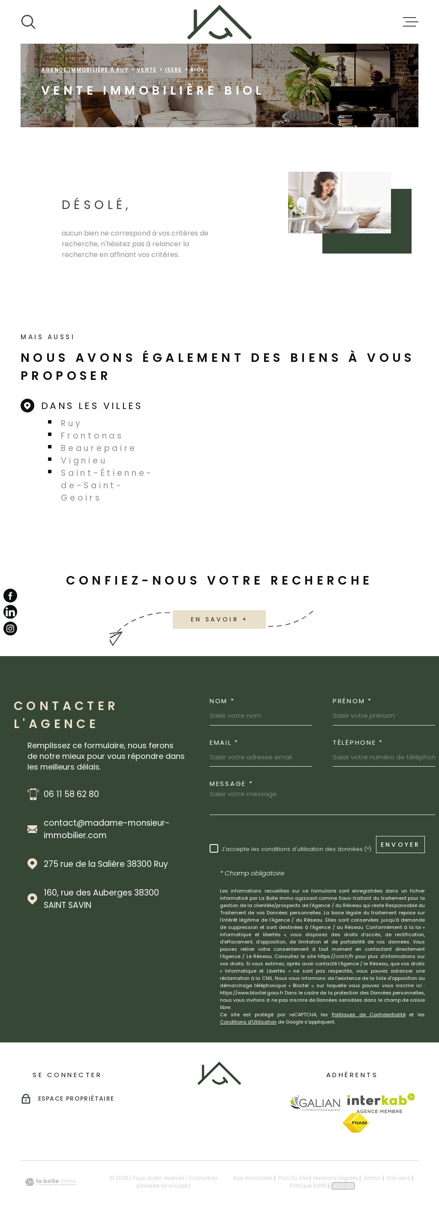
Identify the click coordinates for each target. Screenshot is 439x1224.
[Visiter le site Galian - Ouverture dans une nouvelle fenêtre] (314, 1103)
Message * (231, 783)
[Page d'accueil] (219, 21)
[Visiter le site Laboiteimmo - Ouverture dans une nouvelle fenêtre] (51, 1182)
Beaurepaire (99, 448)
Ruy (71, 423)
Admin (372, 1178)
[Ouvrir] (28, 22)
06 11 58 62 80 (71, 794)
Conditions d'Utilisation (248, 1021)
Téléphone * (358, 742)
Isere (173, 69)
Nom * (222, 701)
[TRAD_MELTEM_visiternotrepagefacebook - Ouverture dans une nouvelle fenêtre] (10, 596)
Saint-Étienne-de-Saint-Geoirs (107, 485)
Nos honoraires (253, 1178)
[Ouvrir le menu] (410, 22)
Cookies (343, 1185)
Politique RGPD (308, 1185)
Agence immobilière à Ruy (85, 69)
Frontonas (92, 436)
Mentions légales (335, 1178)
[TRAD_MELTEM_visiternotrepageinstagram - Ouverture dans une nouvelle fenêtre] (10, 628)
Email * (224, 742)
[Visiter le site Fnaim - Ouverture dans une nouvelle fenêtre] (356, 1123)
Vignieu (84, 460)
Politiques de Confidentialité (368, 1014)
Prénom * (352, 701)
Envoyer (400, 844)
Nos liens (398, 1178)
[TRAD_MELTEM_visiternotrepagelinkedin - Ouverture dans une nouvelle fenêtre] (10, 612)
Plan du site (293, 1178)
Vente (146, 69)
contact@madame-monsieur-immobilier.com (107, 829)
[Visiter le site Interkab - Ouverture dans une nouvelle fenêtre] (381, 1103)
